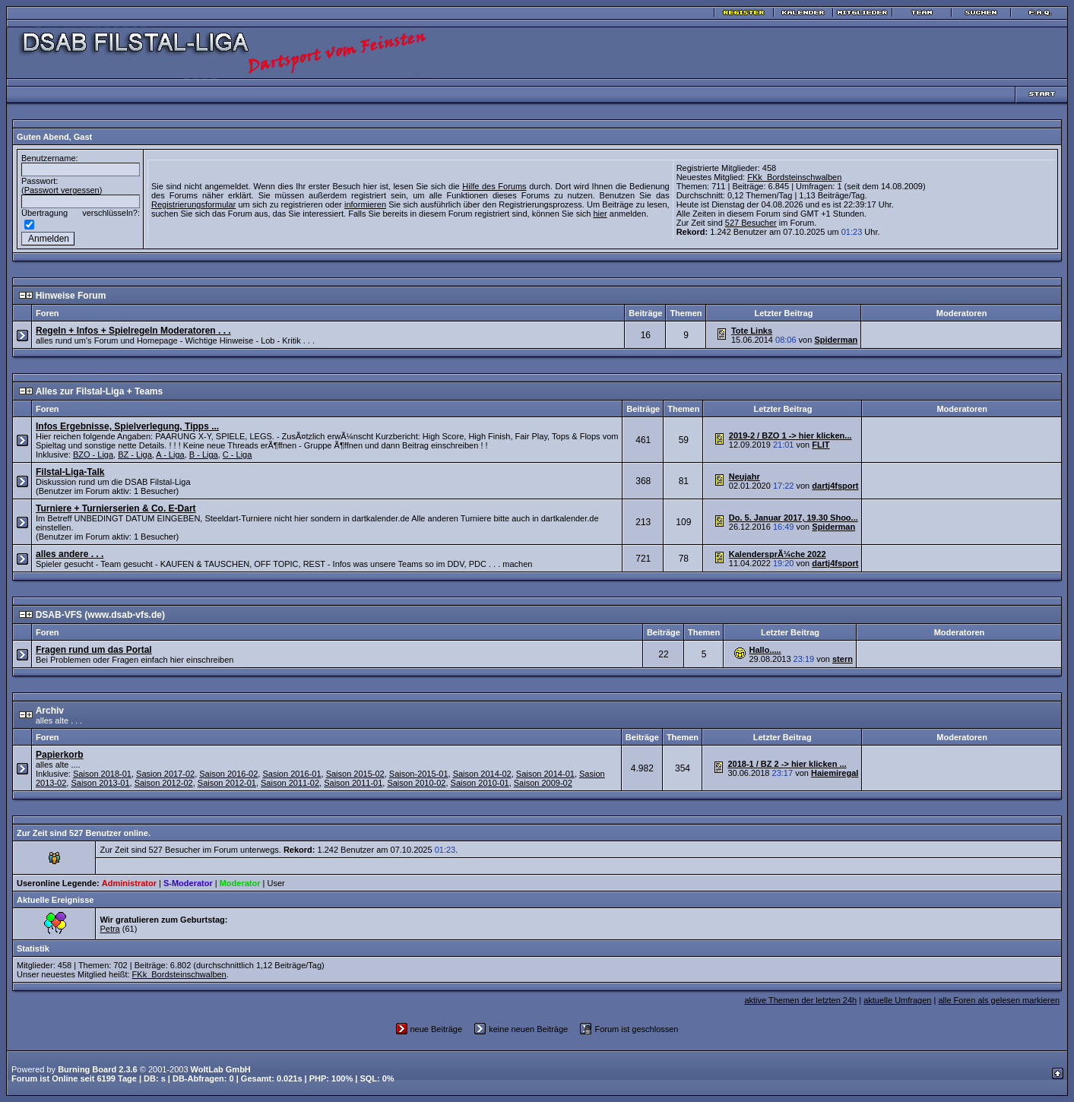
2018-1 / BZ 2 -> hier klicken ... (786, 763)
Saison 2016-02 (228, 773)
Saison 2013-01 (100, 782)
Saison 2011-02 (290, 782)
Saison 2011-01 (353, 782)
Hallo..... (765, 649)
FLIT (820, 444)
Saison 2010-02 (416, 782)
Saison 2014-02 (482, 773)
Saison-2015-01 (418, 773)
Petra (109, 928)
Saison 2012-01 (227, 782)
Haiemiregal (834, 772)
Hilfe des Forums (494, 186)
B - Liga (203, 454)
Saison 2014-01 (545, 773)
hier (600, 213)
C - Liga (237, 454)
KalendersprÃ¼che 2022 (777, 554)
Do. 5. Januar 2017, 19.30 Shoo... (793, 517)
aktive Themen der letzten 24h (800, 1000)
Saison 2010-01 (480, 782)
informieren (365, 204)
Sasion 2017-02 (165, 773)
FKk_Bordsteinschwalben (794, 177)
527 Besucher (751, 222)
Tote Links (751, 330)
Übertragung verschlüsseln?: (80, 212)
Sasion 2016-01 (291, 773)
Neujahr (744, 476)
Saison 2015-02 (355, 773)
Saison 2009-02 (543, 782)
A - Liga (170, 454)
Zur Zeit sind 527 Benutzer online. (83, 833)
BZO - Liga (93, 454)
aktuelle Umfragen (897, 1000)
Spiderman (835, 339)
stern (842, 658)
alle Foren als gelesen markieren (999, 1000)
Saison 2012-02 (164, 782)
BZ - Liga (135, 454)
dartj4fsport (835, 485)
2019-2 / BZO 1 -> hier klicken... (790, 435)
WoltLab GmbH (221, 1069)
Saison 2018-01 (102, 773)
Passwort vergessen (62, 190)
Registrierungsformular (193, 204)
